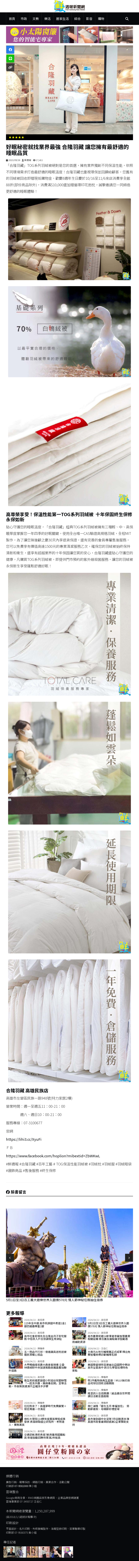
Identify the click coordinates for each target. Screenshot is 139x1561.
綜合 (77, 18)
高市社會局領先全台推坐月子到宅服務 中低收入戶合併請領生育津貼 (45, 1337)
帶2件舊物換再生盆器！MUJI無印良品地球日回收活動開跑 (109, 1381)
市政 (24, 18)
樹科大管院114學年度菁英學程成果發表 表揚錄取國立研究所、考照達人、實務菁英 (37, 1421)
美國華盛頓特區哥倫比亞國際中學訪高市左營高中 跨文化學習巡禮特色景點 (101, 1367)
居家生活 (62, 18)
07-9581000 (21, 1486)
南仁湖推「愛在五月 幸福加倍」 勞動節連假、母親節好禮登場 (108, 1407)
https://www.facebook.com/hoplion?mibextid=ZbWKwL (53, 1155)
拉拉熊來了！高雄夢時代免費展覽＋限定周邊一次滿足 (45, 1407)
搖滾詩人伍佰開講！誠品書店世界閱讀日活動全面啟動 (109, 1394)
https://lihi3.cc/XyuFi (23, 1139)
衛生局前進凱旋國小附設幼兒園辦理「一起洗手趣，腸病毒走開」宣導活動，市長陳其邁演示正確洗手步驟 (38, 1383)
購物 (101, 18)
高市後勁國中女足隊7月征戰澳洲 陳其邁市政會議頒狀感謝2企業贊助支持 (100, 1421)
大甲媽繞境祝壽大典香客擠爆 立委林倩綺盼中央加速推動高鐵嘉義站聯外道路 (38, 1367)
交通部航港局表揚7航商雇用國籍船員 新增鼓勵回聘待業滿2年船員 (44, 1436)
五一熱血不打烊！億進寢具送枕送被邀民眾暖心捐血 (45, 1353)
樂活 (47, 18)
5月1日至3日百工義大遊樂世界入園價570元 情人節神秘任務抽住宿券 (54, 1299)
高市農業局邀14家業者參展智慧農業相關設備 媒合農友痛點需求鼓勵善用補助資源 (101, 1339)
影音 (89, 18)
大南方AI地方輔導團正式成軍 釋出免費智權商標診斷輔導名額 (109, 1353)
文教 (35, 18)
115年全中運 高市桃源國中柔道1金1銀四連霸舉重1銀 (45, 1324)
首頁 (12, 18)
